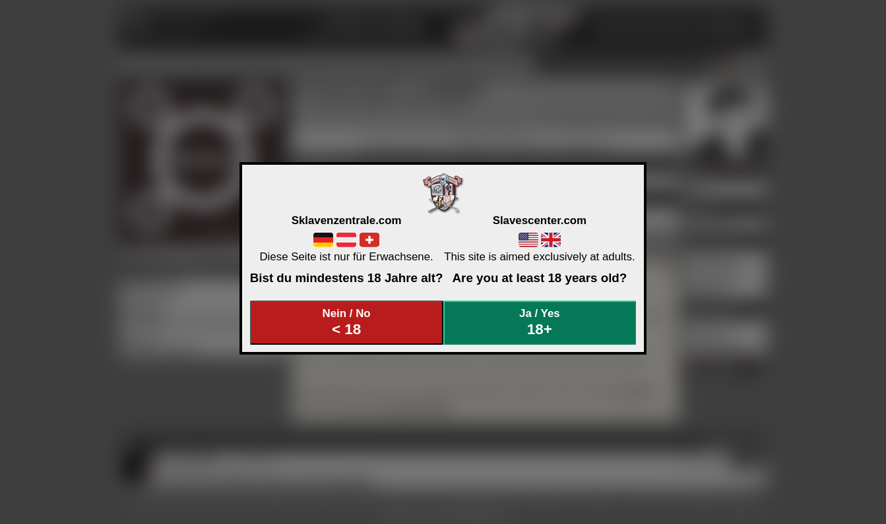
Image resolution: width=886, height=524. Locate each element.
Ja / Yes (539, 322)
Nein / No (346, 322)
